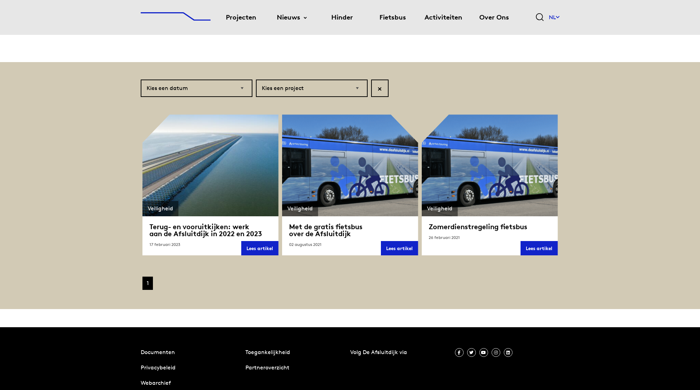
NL (554, 17)
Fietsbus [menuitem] (393, 17)
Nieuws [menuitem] (288, 17)
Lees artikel (262, 250)
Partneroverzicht (267, 367)
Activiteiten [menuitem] (443, 17)
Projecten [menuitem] (241, 17)
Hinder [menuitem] (342, 17)
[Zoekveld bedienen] (540, 17)
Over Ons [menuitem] (494, 17)
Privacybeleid (158, 367)
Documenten (158, 352)
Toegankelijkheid (267, 352)
